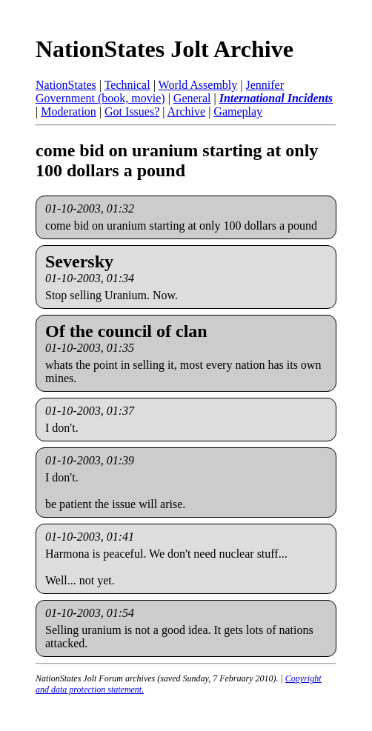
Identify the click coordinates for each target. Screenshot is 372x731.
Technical (127, 85)
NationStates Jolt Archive (164, 49)
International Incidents (276, 98)
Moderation (68, 111)
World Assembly (198, 85)
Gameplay (237, 111)
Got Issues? (131, 111)
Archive (186, 111)
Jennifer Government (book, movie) (160, 91)
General (192, 98)
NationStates (66, 85)
